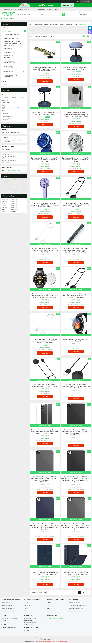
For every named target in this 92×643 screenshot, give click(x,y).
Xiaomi (49, 602)
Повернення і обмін (57, 24)
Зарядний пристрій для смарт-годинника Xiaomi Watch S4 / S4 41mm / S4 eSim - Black (75, 386)
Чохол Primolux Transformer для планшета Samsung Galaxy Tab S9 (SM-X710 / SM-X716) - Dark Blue (75, 572)
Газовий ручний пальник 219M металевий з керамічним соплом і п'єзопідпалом (44, 69)
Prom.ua (55, 638)
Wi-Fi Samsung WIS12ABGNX (78, 605)
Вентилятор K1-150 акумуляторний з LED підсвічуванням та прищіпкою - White (75, 159)
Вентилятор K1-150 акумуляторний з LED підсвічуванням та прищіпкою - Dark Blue (44, 159)
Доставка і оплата (41, 24)
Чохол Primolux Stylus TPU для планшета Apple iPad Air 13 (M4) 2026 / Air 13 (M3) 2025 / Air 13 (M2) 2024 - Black (75, 479)
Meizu (48, 605)
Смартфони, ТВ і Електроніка (9, 61)
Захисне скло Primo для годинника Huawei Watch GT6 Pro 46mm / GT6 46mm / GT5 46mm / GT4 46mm (45, 295)
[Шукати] (63, 14)
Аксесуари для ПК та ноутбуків (10, 75)
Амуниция (7, 71)
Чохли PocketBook (75, 611)
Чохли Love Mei (6, 602)
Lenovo (26, 602)
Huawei (26, 608)
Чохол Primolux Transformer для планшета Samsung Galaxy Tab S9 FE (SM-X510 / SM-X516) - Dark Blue (44, 572)
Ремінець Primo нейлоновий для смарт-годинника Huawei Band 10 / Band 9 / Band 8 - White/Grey (75, 250)
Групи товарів (7, 31)
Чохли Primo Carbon (7, 611)
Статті (5, 84)
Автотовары (7, 52)
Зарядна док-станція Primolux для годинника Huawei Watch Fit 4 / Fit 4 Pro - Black (76, 205)
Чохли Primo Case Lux (8, 608)
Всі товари (6, 28)
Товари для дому (9, 38)
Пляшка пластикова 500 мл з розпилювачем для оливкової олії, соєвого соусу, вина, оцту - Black (75, 114)
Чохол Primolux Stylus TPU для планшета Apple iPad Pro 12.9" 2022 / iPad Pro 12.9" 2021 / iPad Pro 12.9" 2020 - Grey (44, 479)
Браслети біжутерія (75, 602)
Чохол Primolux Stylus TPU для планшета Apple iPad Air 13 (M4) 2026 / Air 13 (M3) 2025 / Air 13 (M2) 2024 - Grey (75, 526)
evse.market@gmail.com (12, 170)
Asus (25, 611)
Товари (5, 18)
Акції (75, 24)
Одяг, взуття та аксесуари (8, 67)
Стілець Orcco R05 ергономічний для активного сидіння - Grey (75, 68)
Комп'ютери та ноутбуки (8, 56)
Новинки (82, 24)
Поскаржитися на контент (45, 641)
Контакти (69, 24)
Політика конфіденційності (60, 641)
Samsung (27, 605)
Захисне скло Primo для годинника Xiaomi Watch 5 (75, 340)
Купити (45, 81)
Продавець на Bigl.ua (46, 639)
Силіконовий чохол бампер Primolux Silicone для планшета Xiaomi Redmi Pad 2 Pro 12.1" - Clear (44, 431)
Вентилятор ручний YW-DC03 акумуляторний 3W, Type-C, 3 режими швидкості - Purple (44, 205)
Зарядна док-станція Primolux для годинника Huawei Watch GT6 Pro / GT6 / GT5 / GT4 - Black (75, 295)
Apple (48, 608)
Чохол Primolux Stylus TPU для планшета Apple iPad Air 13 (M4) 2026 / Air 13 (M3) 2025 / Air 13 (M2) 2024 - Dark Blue (44, 526)
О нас (4, 81)
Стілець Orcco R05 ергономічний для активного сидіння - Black (44, 113)
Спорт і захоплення (10, 34)
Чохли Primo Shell (6, 605)
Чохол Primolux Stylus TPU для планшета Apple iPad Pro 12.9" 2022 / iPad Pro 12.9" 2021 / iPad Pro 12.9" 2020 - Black (75, 432)
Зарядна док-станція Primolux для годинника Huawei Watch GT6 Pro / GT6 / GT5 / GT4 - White (44, 341)
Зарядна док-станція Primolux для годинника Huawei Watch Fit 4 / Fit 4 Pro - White (45, 250)
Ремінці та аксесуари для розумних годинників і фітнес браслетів (13, 43)
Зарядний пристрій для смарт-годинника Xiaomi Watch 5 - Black (44, 385)
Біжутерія (7, 48)
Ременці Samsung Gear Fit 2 (77, 608)
